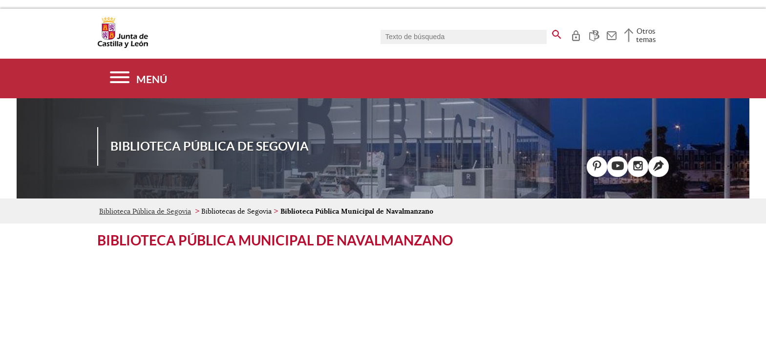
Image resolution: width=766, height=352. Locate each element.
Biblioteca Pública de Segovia (145, 211)
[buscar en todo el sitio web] (557, 32)
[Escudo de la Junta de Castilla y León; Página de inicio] (122, 46)
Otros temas (646, 35)
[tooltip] (576, 34)
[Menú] (138, 78)
